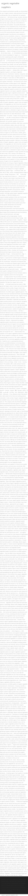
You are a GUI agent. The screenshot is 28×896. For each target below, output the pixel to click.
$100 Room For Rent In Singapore (16, 887)
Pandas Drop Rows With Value (12, 881)
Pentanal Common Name (7, 889)
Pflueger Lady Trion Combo (8, 879)
